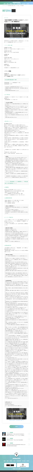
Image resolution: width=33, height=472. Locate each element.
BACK (16, 426)
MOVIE (14, 3)
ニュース (6, 5)
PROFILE (11, 3)
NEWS (7, 3)
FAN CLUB (23, 3)
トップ (3, 5)
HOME (5, 3)
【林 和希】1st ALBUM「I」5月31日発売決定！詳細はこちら (16, 38)
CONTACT (27, 3)
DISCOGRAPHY (19, 3)
